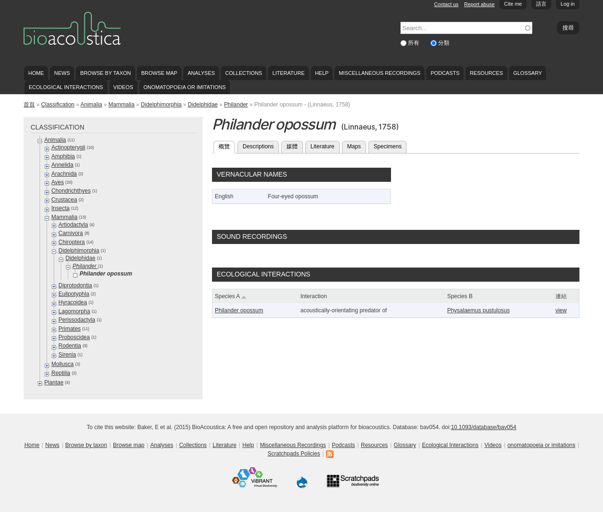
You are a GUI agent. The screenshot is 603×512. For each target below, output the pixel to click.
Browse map (159, 73)
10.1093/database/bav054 (483, 427)
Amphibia (63, 156)
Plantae (54, 382)
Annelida (62, 165)
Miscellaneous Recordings (379, 73)
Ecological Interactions (66, 87)
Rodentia (69, 345)
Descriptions (258, 146)
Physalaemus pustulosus (478, 310)
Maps (354, 146)
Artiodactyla (73, 224)
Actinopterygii (68, 147)
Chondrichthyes (70, 190)
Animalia (91, 104)
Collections (243, 73)
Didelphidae (203, 104)
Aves (57, 182)
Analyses (201, 73)
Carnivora (70, 233)
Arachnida (64, 174)
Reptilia (60, 373)
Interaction (314, 296)
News (62, 73)
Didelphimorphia (161, 104)
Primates (69, 328)
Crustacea (64, 199)
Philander (236, 104)
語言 (541, 4)
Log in (568, 4)
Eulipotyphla (73, 294)
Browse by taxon (105, 73)
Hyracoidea (72, 302)
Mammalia (121, 104)
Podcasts (445, 73)
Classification (57, 104)
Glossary (527, 73)
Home (36, 73)
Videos (123, 87)
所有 (414, 43)
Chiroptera (71, 242)
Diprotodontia (75, 285)
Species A (231, 296)
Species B (460, 296)
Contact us (446, 4)
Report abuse (479, 4)
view (561, 310)
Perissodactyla (76, 320)
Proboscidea (74, 337)
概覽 (227, 145)
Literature (288, 73)
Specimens (387, 146)
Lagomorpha (74, 311)
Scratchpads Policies (294, 453)
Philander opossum (239, 310)
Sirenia (67, 354)
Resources (486, 73)
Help (321, 73)
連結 (561, 296)
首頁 (29, 104)
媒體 (292, 146)
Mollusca (62, 364)
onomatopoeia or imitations (184, 87)
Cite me (513, 4)
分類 (443, 43)
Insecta (60, 208)
